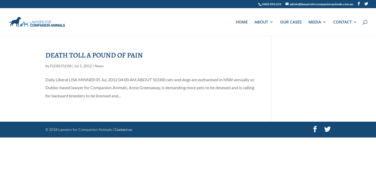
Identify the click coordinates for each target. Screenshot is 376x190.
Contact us (123, 129)
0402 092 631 (271, 4)
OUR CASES (291, 22)
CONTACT (342, 22)
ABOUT (261, 22)
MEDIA (314, 22)
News (99, 66)
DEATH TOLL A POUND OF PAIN (94, 55)
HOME (242, 22)
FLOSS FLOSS (61, 66)
